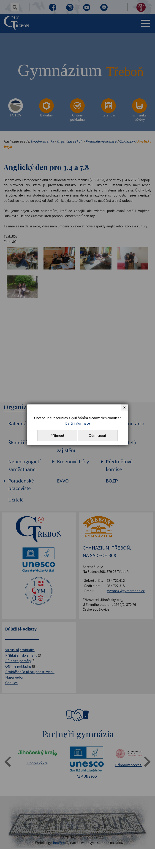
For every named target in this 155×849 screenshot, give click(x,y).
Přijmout (57, 435)
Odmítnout (97, 435)
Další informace (77, 423)
